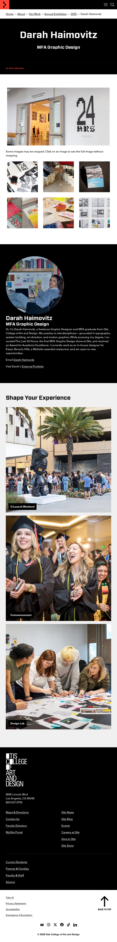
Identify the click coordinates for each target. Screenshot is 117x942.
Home (9, 14)
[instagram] (49, 925)
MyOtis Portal (14, 832)
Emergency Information (19, 915)
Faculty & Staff (15, 875)
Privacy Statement (16, 903)
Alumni (10, 882)
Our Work (34, 14)
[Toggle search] (112, 5)
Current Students (16, 862)
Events (65, 825)
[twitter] (55, 925)
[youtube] (42, 925)
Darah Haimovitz (23, 359)
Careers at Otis (70, 832)
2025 (74, 14)
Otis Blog (67, 819)
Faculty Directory (16, 825)
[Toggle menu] (106, 5)
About (21, 14)
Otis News (67, 812)
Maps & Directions (17, 812)
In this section (15, 68)
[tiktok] (69, 925)
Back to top (104, 909)
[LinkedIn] (75, 925)
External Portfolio (33, 366)
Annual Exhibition (55, 14)
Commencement (21, 615)
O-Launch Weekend (22, 506)
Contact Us (12, 819)
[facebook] (62, 925)
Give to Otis (68, 839)
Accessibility (13, 909)
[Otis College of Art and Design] (4, 4)
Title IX (10, 897)
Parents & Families (17, 868)
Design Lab (17, 723)
